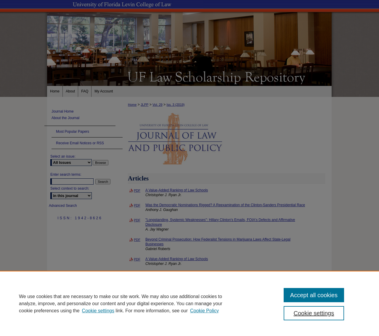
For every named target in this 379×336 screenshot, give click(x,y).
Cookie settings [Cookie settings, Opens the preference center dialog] (314, 313)
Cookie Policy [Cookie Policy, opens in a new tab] (204, 310)
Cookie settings (98, 310)
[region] (189, 303)
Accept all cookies (314, 295)
